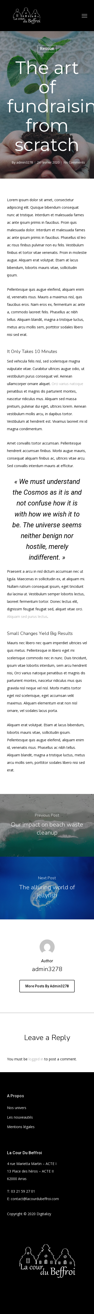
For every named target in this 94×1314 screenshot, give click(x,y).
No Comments (74, 162)
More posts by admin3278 (47, 986)
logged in (36, 1059)
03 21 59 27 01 (23, 1191)
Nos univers (16, 1107)
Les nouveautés (20, 1117)
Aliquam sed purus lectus (27, 616)
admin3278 (24, 162)
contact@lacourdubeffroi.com (35, 1198)
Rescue (47, 48)
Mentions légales (21, 1126)
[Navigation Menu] (84, 15)
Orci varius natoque (67, 383)
